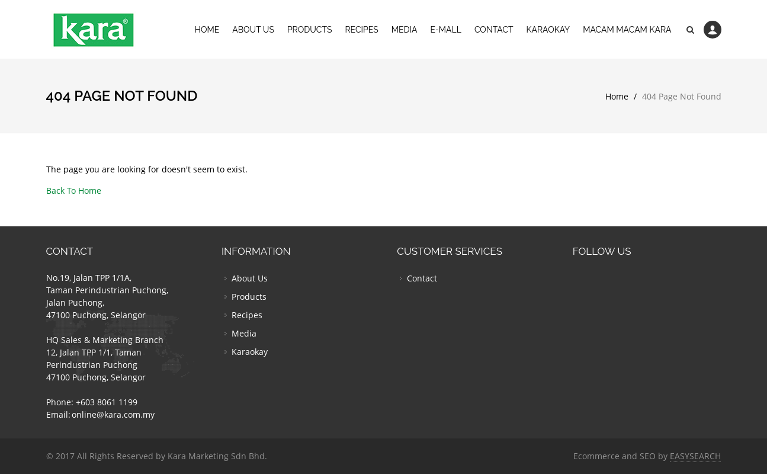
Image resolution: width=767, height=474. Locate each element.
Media (404, 29)
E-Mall (445, 29)
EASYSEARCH (695, 456)
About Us (253, 29)
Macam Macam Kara (627, 29)
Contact (494, 29)
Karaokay (548, 29)
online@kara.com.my (113, 414)
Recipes (361, 29)
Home (207, 29)
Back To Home (73, 190)
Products (309, 29)
